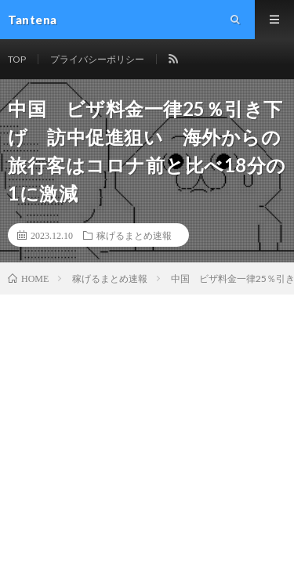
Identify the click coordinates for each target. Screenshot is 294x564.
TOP (17, 59)
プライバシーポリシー (97, 59)
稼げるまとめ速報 (134, 235)
